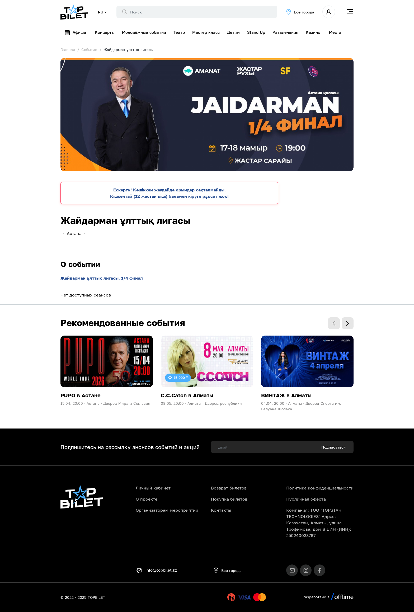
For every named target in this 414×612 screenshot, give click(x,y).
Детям (233, 32)
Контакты (221, 510)
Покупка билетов (229, 499)
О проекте (146, 499)
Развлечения (285, 32)
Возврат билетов (229, 488)
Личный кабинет (153, 488)
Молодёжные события (144, 32)
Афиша (75, 32)
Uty (220, 597)
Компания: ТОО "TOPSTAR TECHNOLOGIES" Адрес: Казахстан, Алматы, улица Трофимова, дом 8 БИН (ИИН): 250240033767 (318, 522)
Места (335, 32)
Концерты (105, 32)
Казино (313, 32)
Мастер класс (206, 32)
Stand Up (256, 32)
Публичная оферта (306, 499)
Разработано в (328, 597)
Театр (179, 32)
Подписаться (333, 447)
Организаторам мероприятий (167, 510)
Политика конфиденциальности (320, 488)
